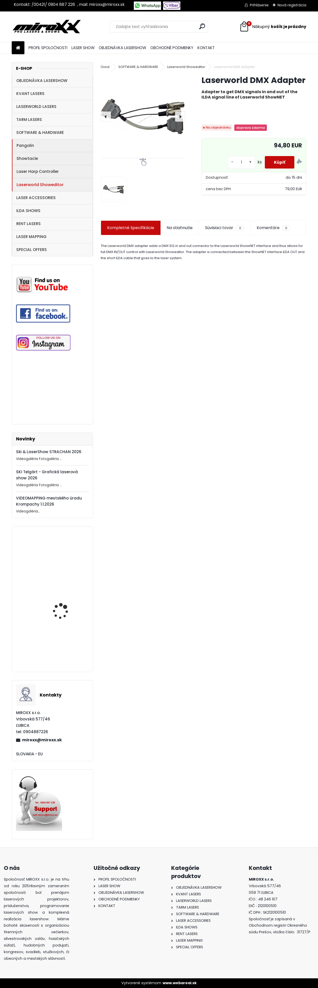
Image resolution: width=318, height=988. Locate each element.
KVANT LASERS (30, 93)
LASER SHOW (83, 47)
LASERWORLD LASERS (36, 106)
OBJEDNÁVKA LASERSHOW (122, 47)
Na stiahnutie (180, 228)
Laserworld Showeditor (40, 185)
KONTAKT (206, 47)
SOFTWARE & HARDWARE (40, 132)
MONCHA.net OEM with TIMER (65, 606)
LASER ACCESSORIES (36, 197)
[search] (202, 26)
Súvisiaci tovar (224, 228)
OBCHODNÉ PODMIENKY (171, 47)
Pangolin (25, 145)
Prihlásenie (259, 5)
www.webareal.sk (180, 982)
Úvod (105, 66)
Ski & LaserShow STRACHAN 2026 (48, 451)
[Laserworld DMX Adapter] (143, 117)
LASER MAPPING (31, 236)
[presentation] (106, 117)
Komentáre (273, 228)
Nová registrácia (292, 5)
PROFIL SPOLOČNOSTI (47, 47)
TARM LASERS (29, 119)
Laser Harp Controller (38, 171)
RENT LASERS (28, 223)
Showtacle (27, 158)
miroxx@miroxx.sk (42, 740)
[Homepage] (18, 48)
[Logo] (47, 26)
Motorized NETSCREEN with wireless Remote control (64, 651)
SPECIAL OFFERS (31, 249)
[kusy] (239, 162)
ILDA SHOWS (28, 210)
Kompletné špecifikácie (130, 228)
